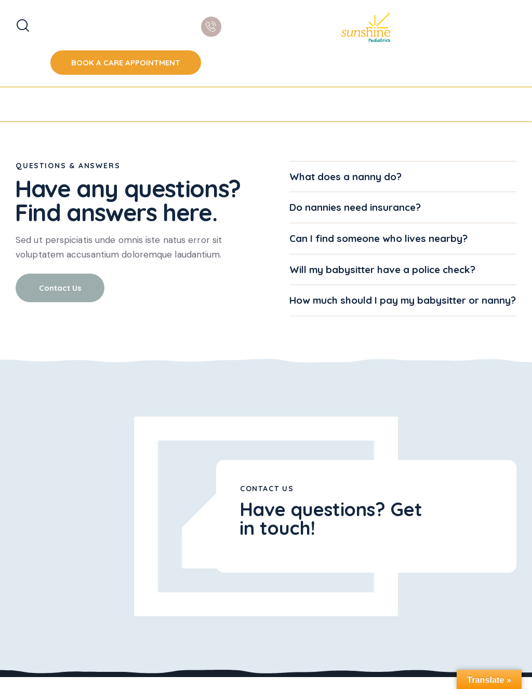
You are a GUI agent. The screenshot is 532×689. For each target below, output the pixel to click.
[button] (402, 177)
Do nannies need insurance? (355, 207)
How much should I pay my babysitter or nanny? (385, 307)
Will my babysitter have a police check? (382, 270)
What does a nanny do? (345, 177)
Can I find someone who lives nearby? (379, 239)
